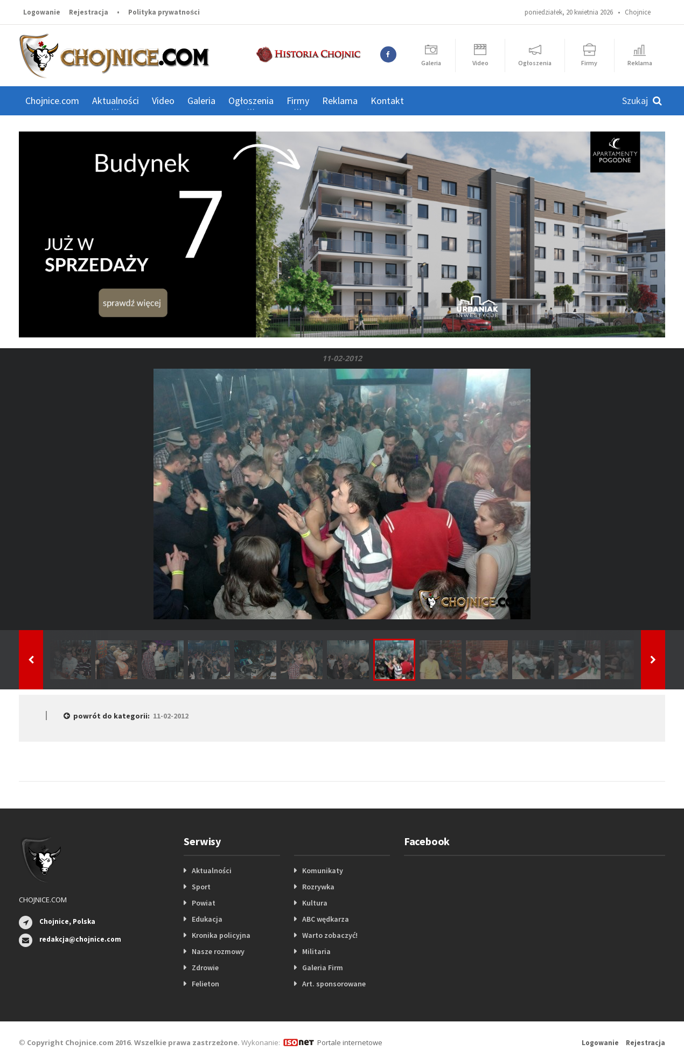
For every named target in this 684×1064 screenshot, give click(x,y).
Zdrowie (205, 967)
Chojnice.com (52, 100)
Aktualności (212, 870)
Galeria (201, 100)
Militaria (316, 951)
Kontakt (387, 100)
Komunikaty (322, 870)
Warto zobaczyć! (330, 935)
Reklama (340, 100)
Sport (201, 887)
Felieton (205, 984)
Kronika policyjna (221, 935)
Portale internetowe (349, 1042)
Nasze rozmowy (218, 951)
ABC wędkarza (325, 919)
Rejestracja (88, 12)
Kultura (314, 903)
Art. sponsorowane (334, 984)
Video (163, 100)
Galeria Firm (322, 967)
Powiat (203, 903)
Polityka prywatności (164, 12)
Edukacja (207, 919)
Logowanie (41, 12)
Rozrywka (318, 887)
